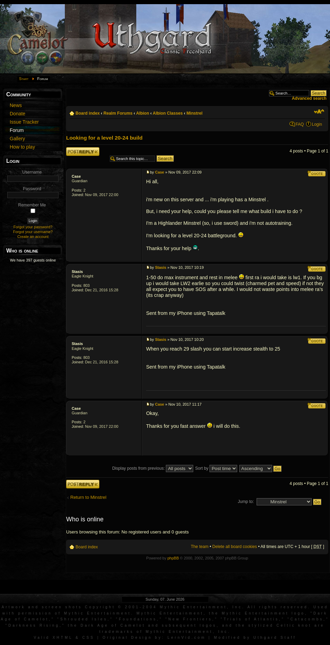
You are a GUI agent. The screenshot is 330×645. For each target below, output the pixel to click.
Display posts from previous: (152, 468)
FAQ (299, 124)
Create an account (32, 237)
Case (76, 176)
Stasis (77, 272)
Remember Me (32, 205)
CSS (88, 637)
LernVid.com (187, 637)
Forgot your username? (33, 232)
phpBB (173, 558)
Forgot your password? (33, 227)
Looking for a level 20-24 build (104, 138)
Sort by (216, 468)
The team (199, 546)
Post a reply (82, 151)
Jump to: (246, 501)
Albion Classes (168, 113)
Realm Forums (118, 113)
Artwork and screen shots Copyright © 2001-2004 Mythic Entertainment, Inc (122, 607)
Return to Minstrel (88, 497)
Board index (87, 113)
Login (317, 124)
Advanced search (309, 98)
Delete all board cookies (234, 546)
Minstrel (194, 113)
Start (24, 79)
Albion (142, 113)
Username (32, 172)
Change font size (319, 111)
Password (32, 188)
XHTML (63, 637)
